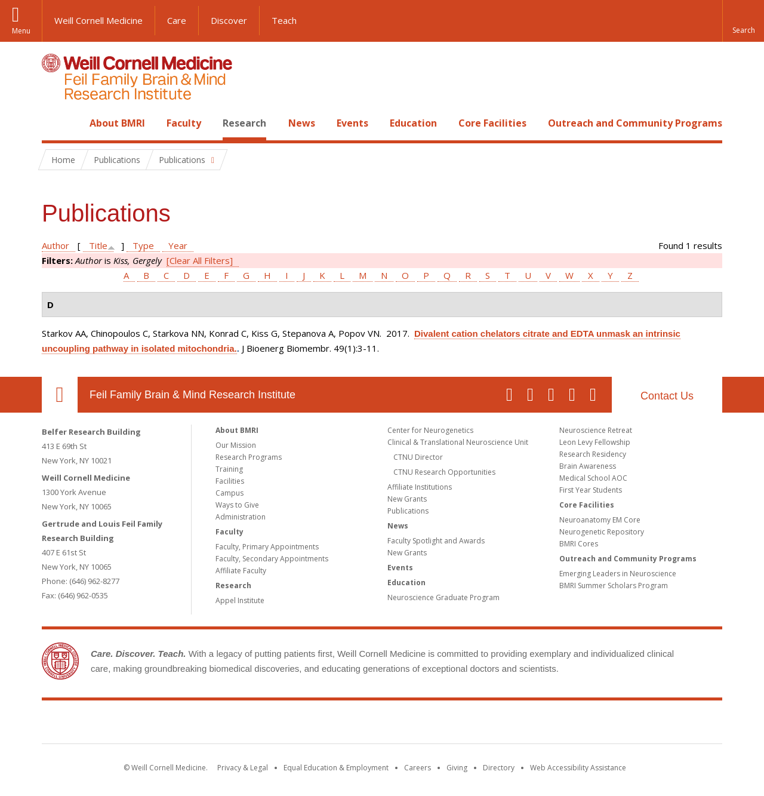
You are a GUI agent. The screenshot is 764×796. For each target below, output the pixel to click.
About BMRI (117, 123)
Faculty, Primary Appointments (267, 547)
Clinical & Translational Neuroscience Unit (457, 442)
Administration (240, 517)
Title (98, 245)
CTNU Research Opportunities (444, 472)
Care (176, 20)
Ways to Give (237, 505)
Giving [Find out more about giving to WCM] (456, 768)
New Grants (407, 499)
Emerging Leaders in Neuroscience (617, 573)
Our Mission (235, 445)
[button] (743, 21)
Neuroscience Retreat (595, 430)
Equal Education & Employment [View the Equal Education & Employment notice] (336, 768)
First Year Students (590, 490)
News (301, 123)
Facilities (229, 481)
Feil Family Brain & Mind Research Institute (192, 395)
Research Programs (248, 457)
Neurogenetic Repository (601, 532)
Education (413, 123)
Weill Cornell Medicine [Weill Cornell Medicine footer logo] (294, 724)
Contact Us (667, 396)
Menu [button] (21, 31)
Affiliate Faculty (240, 571)
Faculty (184, 123)
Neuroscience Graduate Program (443, 597)
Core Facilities (492, 123)
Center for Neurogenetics (430, 430)
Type (143, 245)
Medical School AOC (593, 478)
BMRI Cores (578, 544)
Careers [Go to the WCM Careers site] (417, 768)
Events (352, 123)
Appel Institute (239, 600)
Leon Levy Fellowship (594, 442)
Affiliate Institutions (419, 487)
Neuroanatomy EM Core (599, 520)
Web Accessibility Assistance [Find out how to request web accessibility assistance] (578, 768)
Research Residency (592, 454)
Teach (284, 20)
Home (55, 123)
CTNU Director (418, 457)
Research (244, 123)
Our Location (60, 395)
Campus (229, 493)
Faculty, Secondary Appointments (271, 559)
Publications (408, 511)
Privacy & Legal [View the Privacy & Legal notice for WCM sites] (242, 768)
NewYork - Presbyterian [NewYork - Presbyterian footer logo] (482, 724)
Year (177, 245)
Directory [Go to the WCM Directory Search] (499, 768)
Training (229, 469)
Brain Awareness (587, 466)
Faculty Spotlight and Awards (436, 541)
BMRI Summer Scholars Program (613, 585)
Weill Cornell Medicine (98, 20)
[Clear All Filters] (200, 260)
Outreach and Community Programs (635, 123)
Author (55, 245)
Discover (229, 20)
